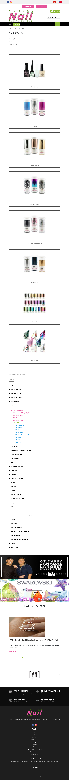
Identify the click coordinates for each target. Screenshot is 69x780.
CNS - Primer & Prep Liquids (21, 413)
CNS (15, 28)
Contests (34, 744)
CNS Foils (16, 422)
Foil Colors (18, 427)
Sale (34, 747)
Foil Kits (17, 439)
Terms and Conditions (34, 749)
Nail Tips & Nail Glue (17, 511)
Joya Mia (13, 482)
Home (10, 28)
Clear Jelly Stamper (17, 478)
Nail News (34, 734)
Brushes (13, 519)
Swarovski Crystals (16, 454)
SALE (12, 385)
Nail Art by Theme (16, 397)
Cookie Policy (34, 751)
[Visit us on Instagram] (36, 725)
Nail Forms (14, 507)
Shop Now (16, 24)
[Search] (57, 24)
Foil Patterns (19, 432)
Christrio (13, 474)
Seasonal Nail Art (16, 393)
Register (28, 6)
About (35, 732)
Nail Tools (14, 523)
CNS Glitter (16, 417)
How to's (34, 737)
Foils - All (18, 442)
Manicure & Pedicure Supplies (20, 531)
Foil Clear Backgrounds (22, 434)
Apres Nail (14, 470)
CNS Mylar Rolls (18, 420)
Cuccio (13, 490)
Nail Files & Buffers (17, 494)
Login (41, 6)
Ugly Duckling (15, 458)
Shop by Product (16, 401)
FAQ (34, 742)
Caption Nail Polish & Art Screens (21, 450)
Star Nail (13, 486)
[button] (22, 658)
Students (13, 543)
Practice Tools (15, 535)
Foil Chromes (19, 430)
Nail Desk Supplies (16, 527)
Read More (12, 651)
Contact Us (34, 754)
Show (10, 41)
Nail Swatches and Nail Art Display (21, 515)
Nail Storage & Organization (19, 539)
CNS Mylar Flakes (18, 415)
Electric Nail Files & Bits (18, 498)
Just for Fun (14, 547)
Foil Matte (18, 437)
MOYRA (13, 462)
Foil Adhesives (19, 425)
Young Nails (14, 446)
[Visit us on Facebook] (33, 725)
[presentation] (10, 675)
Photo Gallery (34, 739)
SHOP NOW (34, 569)
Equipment (14, 503)
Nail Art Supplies (16, 389)
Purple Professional (17, 466)
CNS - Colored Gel (18, 408)
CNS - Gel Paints (18, 410)
